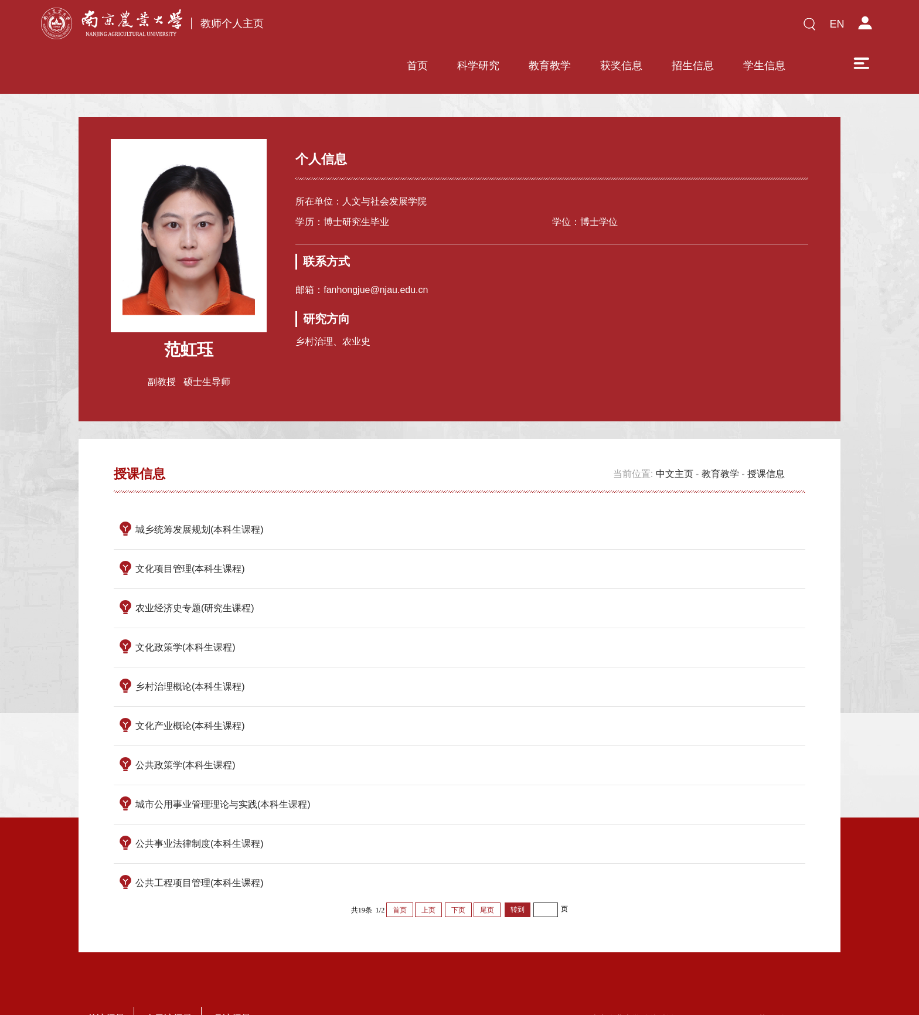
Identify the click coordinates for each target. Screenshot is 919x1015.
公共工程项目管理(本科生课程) (199, 848)
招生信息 (609, 27)
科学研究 (395, 27)
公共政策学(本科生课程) (185, 730)
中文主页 (674, 439)
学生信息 (681, 27)
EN (836, 24)
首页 (334, 27)
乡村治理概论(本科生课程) (190, 652)
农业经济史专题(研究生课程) (194, 573)
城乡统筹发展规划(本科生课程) (199, 495)
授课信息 (766, 439)
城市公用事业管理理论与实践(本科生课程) (223, 770)
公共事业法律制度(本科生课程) (199, 809)
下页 (458, 875)
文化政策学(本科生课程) (185, 613)
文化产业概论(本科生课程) (190, 691)
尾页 (487, 875)
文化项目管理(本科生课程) (190, 534)
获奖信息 (538, 27)
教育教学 (466, 27)
